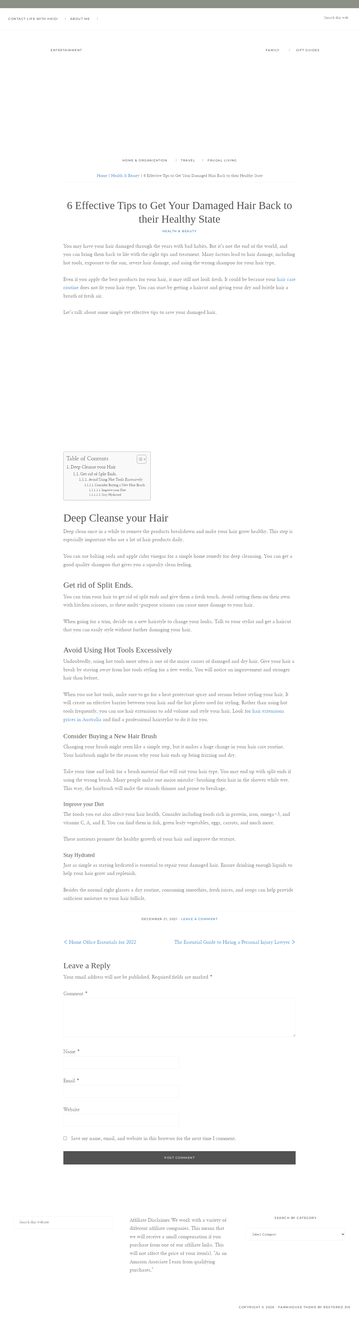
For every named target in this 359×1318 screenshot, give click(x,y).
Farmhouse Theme (297, 1307)
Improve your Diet (114, 490)
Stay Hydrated (111, 495)
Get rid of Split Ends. (98, 474)
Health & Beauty (179, 231)
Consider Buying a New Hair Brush (120, 485)
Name (71, 1051)
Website (71, 1109)
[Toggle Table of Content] (139, 459)
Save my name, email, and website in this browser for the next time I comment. (153, 1138)
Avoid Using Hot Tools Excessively (116, 480)
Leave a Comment (199, 919)
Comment (75, 993)
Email (71, 1080)
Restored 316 (336, 1307)
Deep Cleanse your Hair (93, 467)
